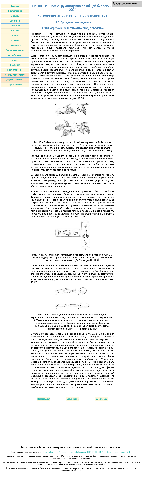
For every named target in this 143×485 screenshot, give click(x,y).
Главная (15, 6)
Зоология (15, 40)
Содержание (73, 399)
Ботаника (15, 30)
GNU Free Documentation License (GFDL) (115, 452)
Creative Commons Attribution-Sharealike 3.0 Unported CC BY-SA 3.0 (70, 452)
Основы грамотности (15, 75)
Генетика (15, 35)
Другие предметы (14, 80)
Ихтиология (15, 45)
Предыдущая (43, 399)
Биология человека (15, 50)
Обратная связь (15, 84)
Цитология (15, 60)
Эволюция (15, 65)
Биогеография (15, 11)
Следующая (101, 399)
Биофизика (15, 21)
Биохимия (15, 26)
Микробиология (14, 55)
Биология (15, 16)
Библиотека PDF (15, 70)
